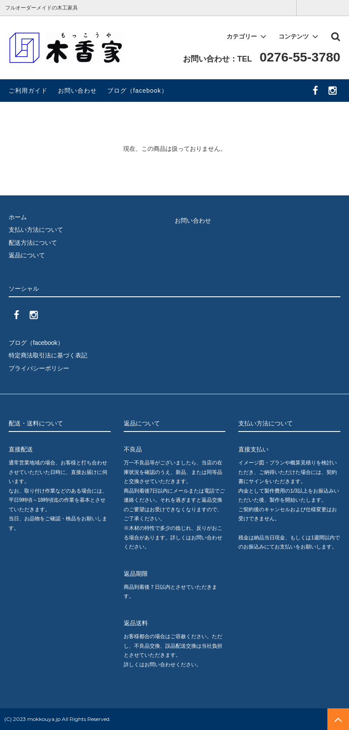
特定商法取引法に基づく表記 (48, 355)
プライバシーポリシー (39, 368)
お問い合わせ (77, 90)
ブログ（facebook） (137, 90)
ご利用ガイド (28, 90)
